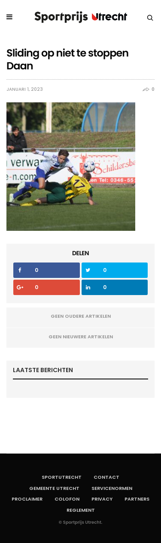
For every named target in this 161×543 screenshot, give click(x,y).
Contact (106, 477)
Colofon (67, 498)
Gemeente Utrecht (54, 488)
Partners (137, 498)
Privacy (101, 498)
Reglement (81, 510)
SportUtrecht (62, 477)
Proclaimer (27, 498)
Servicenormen (111, 488)
